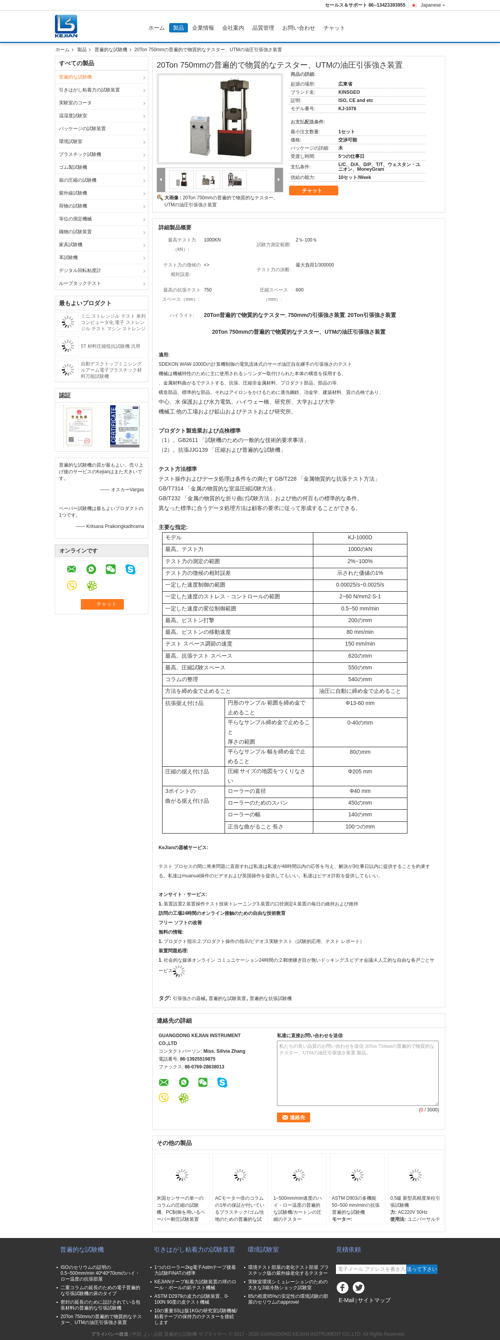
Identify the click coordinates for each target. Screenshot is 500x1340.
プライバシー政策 (110, 1334)
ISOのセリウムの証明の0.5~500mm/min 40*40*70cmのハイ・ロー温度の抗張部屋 (100, 1273)
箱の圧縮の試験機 (77, 180)
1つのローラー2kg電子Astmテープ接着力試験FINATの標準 (195, 1270)
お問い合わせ (298, 28)
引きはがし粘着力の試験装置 (89, 90)
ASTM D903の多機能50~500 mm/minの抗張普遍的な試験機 (356, 1205)
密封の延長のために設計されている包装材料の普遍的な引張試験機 (100, 1305)
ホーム (156, 28)
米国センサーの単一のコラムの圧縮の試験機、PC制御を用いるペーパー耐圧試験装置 (181, 1208)
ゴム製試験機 (73, 167)
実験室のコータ (75, 103)
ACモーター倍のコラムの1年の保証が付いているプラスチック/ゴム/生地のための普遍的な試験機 (239, 1212)
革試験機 (68, 257)
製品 (178, 28)
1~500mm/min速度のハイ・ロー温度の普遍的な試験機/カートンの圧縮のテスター (297, 1208)
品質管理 (263, 28)
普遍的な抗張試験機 (271, 998)
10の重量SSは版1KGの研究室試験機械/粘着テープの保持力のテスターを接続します (196, 1316)
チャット (334, 27)
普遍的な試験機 (111, 49)
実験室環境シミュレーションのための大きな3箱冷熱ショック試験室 (288, 1284)
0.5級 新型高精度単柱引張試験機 (415, 1201)
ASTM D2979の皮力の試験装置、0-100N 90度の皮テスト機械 (191, 1299)
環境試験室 (70, 141)
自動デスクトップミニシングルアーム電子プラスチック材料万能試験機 (111, 370)
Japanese (433, 5)
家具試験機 (70, 244)
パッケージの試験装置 (82, 128)
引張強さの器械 (189, 998)
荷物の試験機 (73, 206)
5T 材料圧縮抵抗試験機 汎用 (110, 346)
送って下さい (422, 1269)
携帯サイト (350, 1310)
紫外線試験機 (73, 193)
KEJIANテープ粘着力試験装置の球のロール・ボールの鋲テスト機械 (195, 1284)
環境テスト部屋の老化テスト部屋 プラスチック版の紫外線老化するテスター (288, 1270)
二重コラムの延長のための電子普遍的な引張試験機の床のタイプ (100, 1290)
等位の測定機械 (75, 219)
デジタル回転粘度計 (80, 270)
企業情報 (203, 28)
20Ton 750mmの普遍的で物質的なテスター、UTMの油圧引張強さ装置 (101, 1319)
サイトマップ (374, 1300)
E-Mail (346, 1300)
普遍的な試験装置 (227, 998)
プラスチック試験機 (80, 154)
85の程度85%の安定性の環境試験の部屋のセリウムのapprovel (288, 1299)
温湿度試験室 (73, 115)
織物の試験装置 (75, 231)
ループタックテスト (80, 283)
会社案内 (233, 28)
